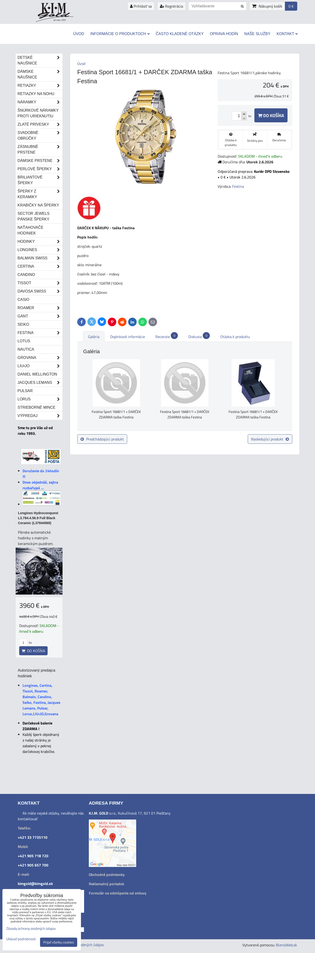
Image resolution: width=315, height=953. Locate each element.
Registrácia (171, 6)
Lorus (40, 399)
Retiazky (40, 86)
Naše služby (257, 34)
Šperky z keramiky (40, 194)
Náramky (40, 102)
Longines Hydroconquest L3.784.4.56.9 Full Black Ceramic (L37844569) (38, 518)
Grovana (40, 358)
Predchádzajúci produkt (102, 439)
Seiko (23, 324)
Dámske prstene (40, 161)
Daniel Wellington (37, 374)
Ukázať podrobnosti (21, 939)
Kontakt (287, 34)
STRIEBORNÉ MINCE (36, 407)
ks (25, 642)
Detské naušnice (40, 60)
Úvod (78, 34)
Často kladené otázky (180, 34)
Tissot (40, 283)
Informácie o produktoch (119, 34)
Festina (40, 333)
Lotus (24, 341)
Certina (40, 266)
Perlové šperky (40, 169)
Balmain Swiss (40, 258)
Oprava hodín (224, 34)
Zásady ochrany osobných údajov (31, 928)
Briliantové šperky (40, 180)
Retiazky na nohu (36, 94)
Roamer (40, 308)
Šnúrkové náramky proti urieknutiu (38, 113)
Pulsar (25, 391)
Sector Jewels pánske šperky (34, 216)
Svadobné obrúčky (40, 135)
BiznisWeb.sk (286, 945)
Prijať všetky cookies (58, 942)
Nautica (26, 349)
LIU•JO (40, 366)
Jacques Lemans (40, 383)
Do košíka (271, 115)
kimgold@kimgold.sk (35, 883)
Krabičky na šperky (38, 205)
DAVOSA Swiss (40, 291)
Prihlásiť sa (141, 6)
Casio (23, 300)
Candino (26, 275)
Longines (40, 250)
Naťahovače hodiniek (30, 230)
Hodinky (40, 242)
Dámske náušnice (40, 74)
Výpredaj (40, 416)
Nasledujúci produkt (270, 439)
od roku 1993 (59, 20)
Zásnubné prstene (40, 149)
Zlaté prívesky (40, 124)
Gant (40, 316)
